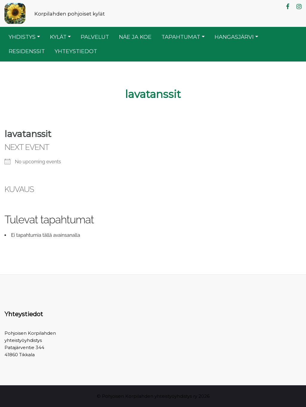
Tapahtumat (180, 36)
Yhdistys (22, 36)
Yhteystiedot (76, 51)
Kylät (58, 36)
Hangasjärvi (234, 36)
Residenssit (27, 51)
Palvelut (95, 36)
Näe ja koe (135, 36)
